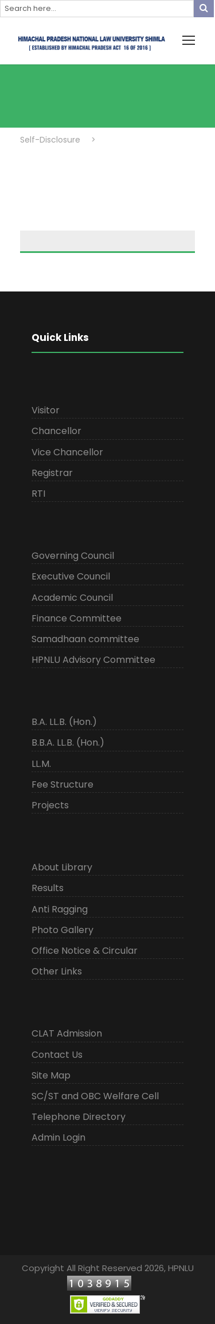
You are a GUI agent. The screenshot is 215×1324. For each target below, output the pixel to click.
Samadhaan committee (85, 639)
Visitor (46, 410)
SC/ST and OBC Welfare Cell (95, 1096)
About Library (62, 867)
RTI (38, 493)
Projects (50, 805)
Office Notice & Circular (85, 950)
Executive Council (71, 576)
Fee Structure (62, 784)
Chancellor (56, 431)
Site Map (51, 1075)
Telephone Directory (79, 1116)
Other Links (57, 971)
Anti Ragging (60, 909)
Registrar (52, 472)
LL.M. (41, 763)
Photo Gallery (62, 930)
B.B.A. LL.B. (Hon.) (68, 742)
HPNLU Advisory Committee (93, 659)
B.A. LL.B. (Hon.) (64, 721)
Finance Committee (77, 618)
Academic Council (72, 597)
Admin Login (58, 1137)
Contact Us (57, 1054)
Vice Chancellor (67, 452)
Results (48, 888)
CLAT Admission (67, 1033)
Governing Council (73, 555)
